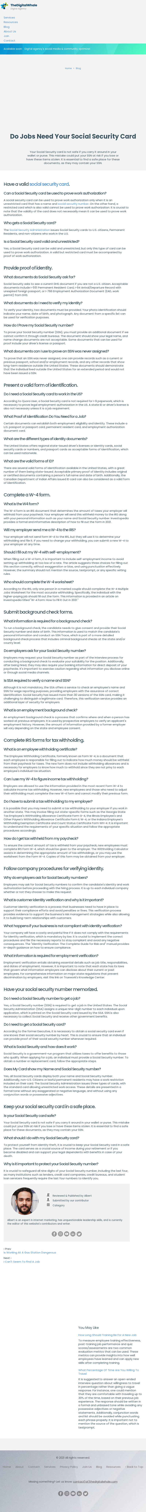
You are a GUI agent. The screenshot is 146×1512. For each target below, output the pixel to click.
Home (7, 1467)
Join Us (87, 1467)
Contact (9, 40)
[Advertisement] (73, 100)
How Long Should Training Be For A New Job (107, 1335)
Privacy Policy (69, 1467)
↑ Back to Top (134, 1467)
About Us (10, 31)
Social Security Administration (30, 230)
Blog (7, 27)
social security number (73, 204)
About (19, 1467)
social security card (49, 184)
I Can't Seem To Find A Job (22, 1262)
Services (9, 17)
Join (6, 36)
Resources (11, 22)
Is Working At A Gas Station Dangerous (30, 1252)
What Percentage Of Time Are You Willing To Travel (108, 1372)
